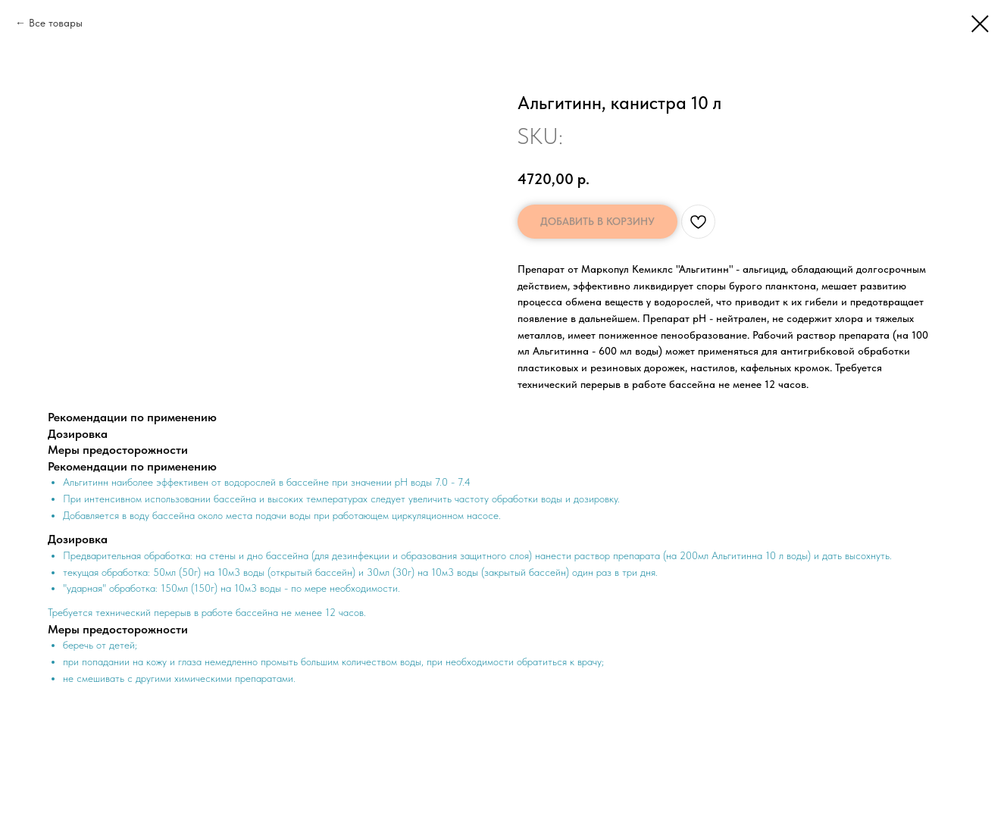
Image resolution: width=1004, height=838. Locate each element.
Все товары (56, 23)
